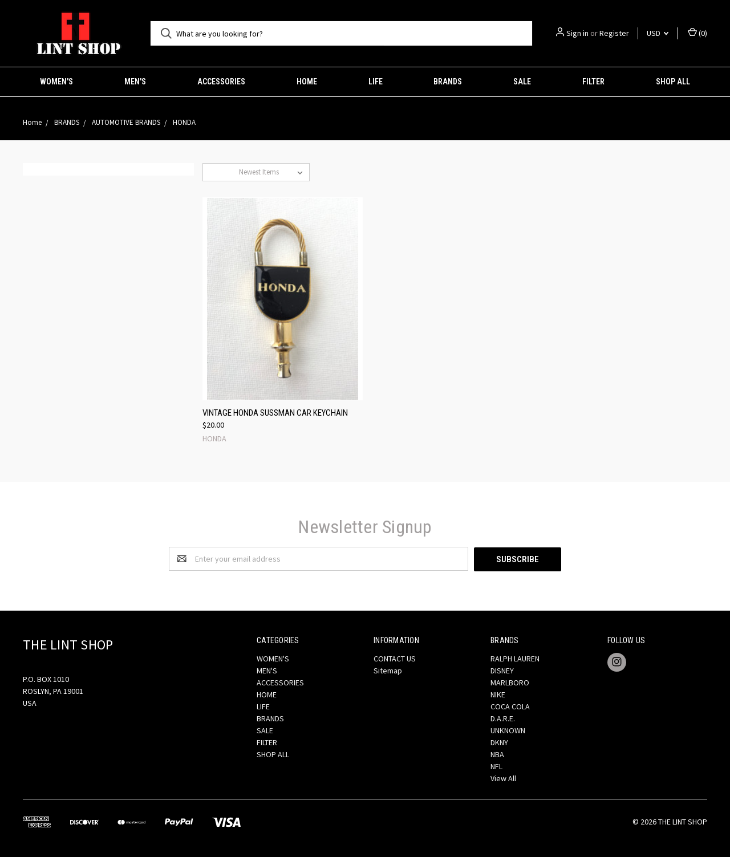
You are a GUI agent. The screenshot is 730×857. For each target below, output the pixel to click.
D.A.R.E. (502, 718)
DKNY (499, 742)
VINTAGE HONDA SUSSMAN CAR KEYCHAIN (275, 413)
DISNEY (502, 670)
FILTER (593, 81)
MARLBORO (509, 682)
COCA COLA (510, 706)
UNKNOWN (507, 730)
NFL (496, 766)
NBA (497, 754)
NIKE (497, 694)
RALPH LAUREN (515, 658)
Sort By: (221, 172)
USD (657, 33)
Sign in (577, 33)
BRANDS (447, 81)
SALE (522, 81)
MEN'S (135, 81)
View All (503, 778)
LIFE (375, 81)
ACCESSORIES (221, 81)
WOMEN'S (56, 81)
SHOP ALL (673, 81)
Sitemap (388, 670)
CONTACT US (395, 658)
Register (614, 33)
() (697, 32)
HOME (307, 81)
